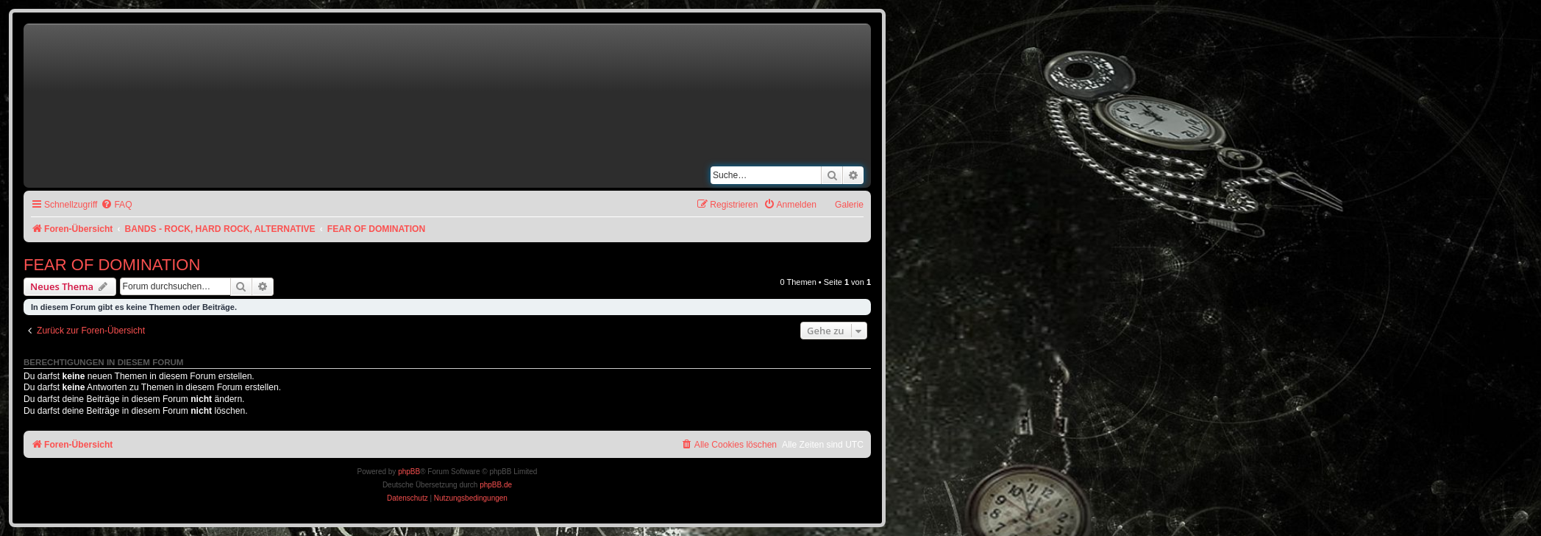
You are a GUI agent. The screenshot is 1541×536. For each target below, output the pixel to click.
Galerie (849, 205)
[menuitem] (116, 205)
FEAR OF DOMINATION (112, 264)
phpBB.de (496, 485)
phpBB (409, 472)
